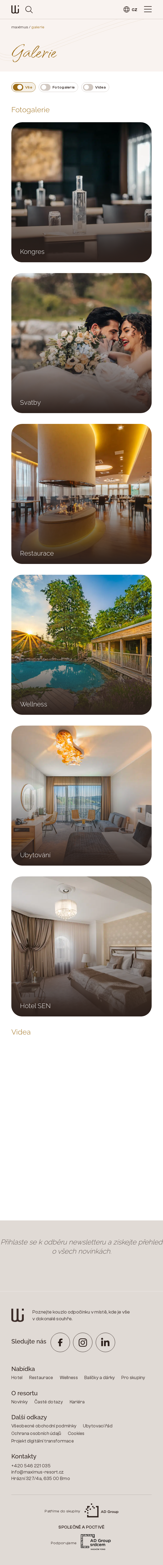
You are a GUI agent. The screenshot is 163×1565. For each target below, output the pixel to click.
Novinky (19, 1401)
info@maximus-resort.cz (37, 1472)
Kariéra (77, 1401)
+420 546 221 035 (31, 1465)
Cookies (76, 1433)
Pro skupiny (133, 1377)
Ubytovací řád (97, 1425)
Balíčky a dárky (99, 1377)
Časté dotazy (48, 1401)
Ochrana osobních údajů (36, 1433)
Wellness (69, 1377)
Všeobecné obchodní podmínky (43, 1425)
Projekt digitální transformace (42, 1441)
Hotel (17, 1377)
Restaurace (41, 1377)
